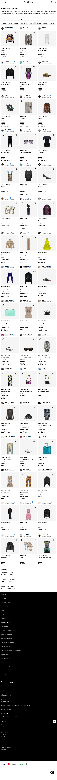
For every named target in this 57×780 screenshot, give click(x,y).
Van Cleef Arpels (5, 734)
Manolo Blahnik (4, 745)
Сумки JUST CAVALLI (7, 577)
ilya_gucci (7, 469)
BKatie (43, 300)
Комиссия (4, 670)
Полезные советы (6, 646)
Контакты (4, 686)
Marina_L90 (8, 334)
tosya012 (44, 61)
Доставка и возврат (6, 638)
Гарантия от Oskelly (6, 602)
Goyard (3, 736)
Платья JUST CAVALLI (7, 581)
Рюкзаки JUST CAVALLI (7, 586)
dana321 (25, 535)
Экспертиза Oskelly (6, 662)
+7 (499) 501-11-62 (6, 701)
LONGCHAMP (4, 743)
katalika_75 (26, 402)
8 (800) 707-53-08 (6, 695)
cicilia (43, 334)
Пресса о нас (5, 606)
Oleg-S (25, 368)
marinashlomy (9, 402)
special (25, 232)
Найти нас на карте (6, 709)
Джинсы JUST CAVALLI (7, 574)
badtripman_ (26, 334)
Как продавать (5, 658)
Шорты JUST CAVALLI (7, 584)
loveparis (7, 164)
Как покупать (5, 626)
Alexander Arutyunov (6, 747)
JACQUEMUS (4, 738)
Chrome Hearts (4, 732)
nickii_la (7, 95)
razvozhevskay (46, 266)
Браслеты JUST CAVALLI (8, 588)
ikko (43, 198)
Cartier (2, 741)
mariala (25, 198)
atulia (24, 27)
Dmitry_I (44, 535)
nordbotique (8, 27)
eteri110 (44, 232)
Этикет (3, 614)
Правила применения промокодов (11, 650)
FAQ (2, 690)
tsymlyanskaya (46, 95)
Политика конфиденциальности (23, 768)
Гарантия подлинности (7, 630)
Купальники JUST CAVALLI (8, 579)
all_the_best (26, 266)
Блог (2, 610)
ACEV (43, 164)
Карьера (3, 618)
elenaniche (8, 232)
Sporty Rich (3, 749)
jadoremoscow (9, 436)
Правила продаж (4, 768)
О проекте (4, 598)
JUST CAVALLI (5, 48)
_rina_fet (44, 436)
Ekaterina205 (8, 300)
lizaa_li (25, 300)
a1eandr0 (7, 130)
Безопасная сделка (6, 634)
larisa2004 (8, 368)
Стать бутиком (5, 674)
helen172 (7, 198)
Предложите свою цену (8, 642)
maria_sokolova (9, 61)
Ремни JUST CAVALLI (7, 572)
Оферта (12, 768)
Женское (3, 5)
